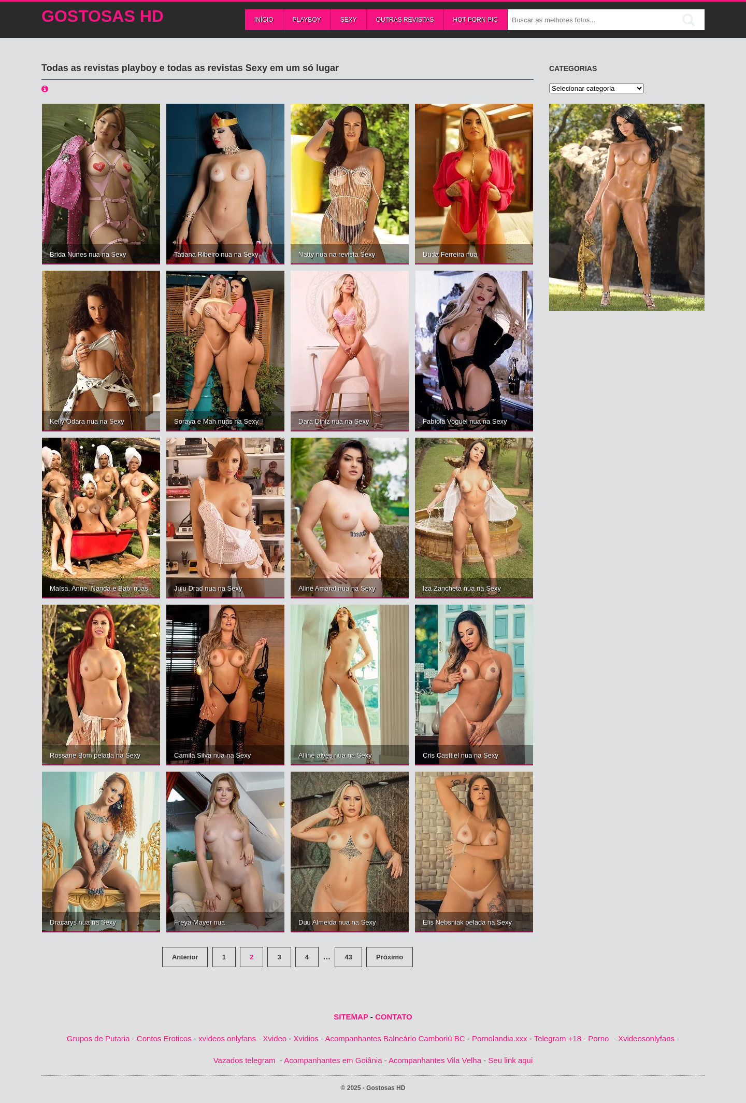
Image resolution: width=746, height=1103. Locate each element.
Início (264, 19)
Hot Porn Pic (475, 19)
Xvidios (306, 1038)
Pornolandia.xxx (499, 1038)
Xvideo (274, 1038)
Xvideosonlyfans (646, 1038)
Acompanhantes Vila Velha (435, 1060)
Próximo (389, 957)
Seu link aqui (510, 1060)
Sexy (348, 19)
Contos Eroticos (164, 1038)
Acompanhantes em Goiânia (333, 1060)
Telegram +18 (557, 1038)
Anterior (185, 957)
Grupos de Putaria (98, 1038)
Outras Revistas (405, 19)
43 (348, 957)
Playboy (307, 19)
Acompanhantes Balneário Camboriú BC (395, 1038)
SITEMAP (351, 1016)
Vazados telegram (244, 1060)
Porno (598, 1038)
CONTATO (393, 1016)
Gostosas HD (102, 16)
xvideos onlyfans (227, 1038)
